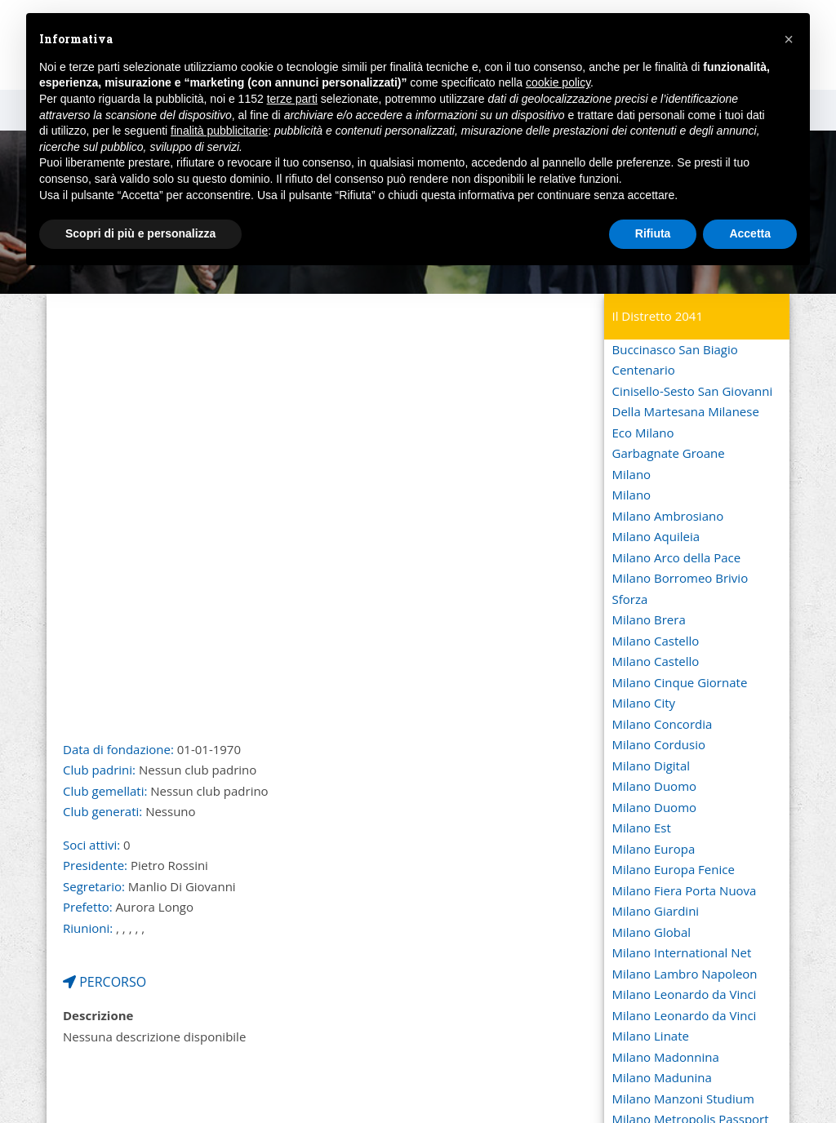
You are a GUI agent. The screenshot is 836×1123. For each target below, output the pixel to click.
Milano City (644, 703)
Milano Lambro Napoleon (685, 973)
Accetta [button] (750, 233)
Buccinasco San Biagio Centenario (675, 360)
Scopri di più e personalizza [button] (140, 233)
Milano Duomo (654, 786)
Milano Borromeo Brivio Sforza (680, 588)
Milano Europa (654, 849)
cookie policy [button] (558, 82)
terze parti (292, 98)
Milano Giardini (656, 911)
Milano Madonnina (665, 1057)
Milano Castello (656, 641)
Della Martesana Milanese (685, 411)
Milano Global (651, 932)
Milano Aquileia (656, 536)
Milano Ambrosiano (668, 516)
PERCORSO (104, 982)
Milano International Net (682, 952)
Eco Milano (643, 432)
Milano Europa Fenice (673, 869)
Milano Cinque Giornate (680, 682)
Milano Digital (651, 765)
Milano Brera (649, 619)
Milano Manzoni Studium (683, 1098)
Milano (631, 474)
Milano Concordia (662, 724)
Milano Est (641, 827)
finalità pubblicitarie (219, 130)
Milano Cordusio (658, 744)
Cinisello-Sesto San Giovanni (692, 391)
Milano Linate (650, 1036)
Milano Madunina (662, 1077)
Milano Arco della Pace (676, 557)
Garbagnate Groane (668, 453)
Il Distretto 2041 (658, 316)
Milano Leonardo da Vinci (684, 994)
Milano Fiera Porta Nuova (684, 890)
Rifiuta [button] (653, 233)
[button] (789, 39)
